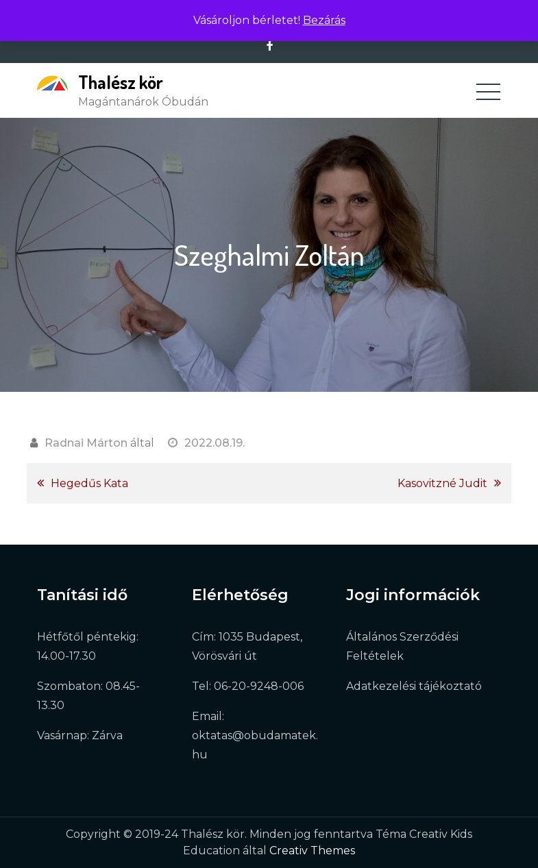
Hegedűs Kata (89, 483)
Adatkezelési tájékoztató (414, 686)
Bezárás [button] (324, 20)
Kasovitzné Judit (442, 483)
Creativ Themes (312, 850)
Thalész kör (120, 82)
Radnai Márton (86, 442)
